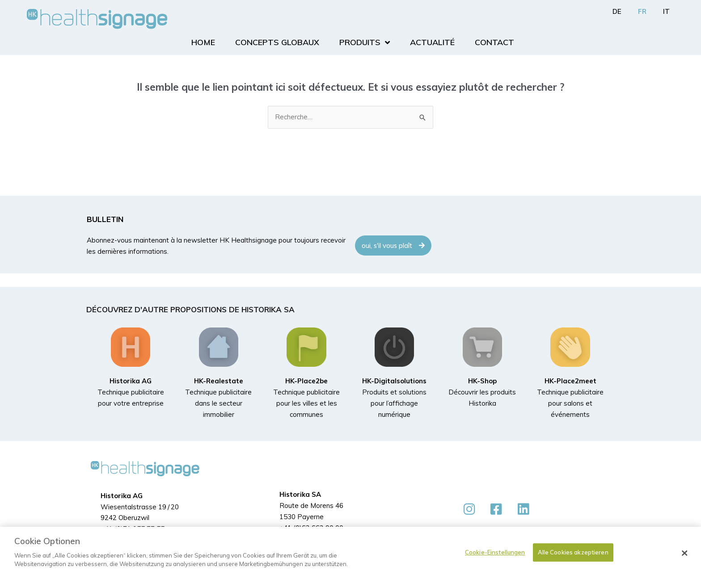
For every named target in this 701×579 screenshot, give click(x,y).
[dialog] (350, 553)
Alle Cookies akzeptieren (573, 552)
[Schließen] (685, 553)
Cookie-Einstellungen (495, 552)
